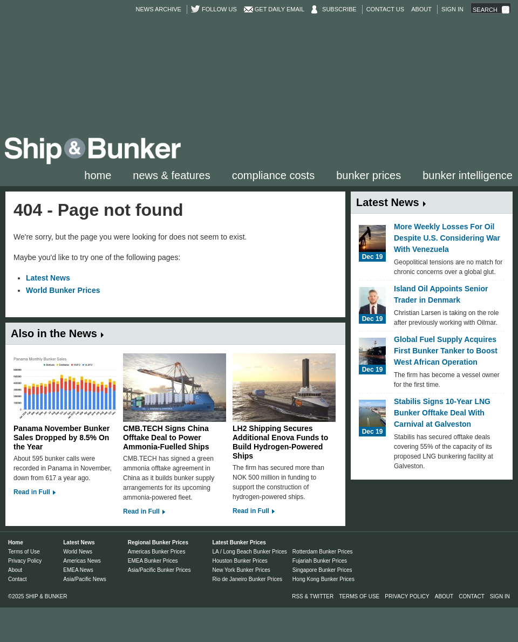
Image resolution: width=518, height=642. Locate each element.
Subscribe (339, 9)
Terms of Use (24, 552)
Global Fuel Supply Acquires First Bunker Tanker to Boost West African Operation (445, 350)
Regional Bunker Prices (158, 542)
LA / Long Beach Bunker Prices (249, 552)
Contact (17, 579)
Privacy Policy (25, 561)
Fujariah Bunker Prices (319, 561)
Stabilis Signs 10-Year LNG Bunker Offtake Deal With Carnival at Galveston (442, 412)
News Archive (158, 9)
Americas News (81, 561)
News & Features (171, 175)
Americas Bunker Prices (157, 552)
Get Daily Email (279, 9)
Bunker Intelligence (467, 175)
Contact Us (385, 9)
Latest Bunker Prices (239, 542)
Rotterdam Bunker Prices (322, 552)
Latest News (48, 278)
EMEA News (78, 570)
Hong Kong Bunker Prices (323, 579)
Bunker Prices (368, 175)
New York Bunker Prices (241, 570)
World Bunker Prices (63, 290)
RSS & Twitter (312, 596)
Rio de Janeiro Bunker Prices (247, 579)
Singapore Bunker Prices (322, 570)
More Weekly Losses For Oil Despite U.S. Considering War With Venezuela (447, 238)
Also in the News (54, 333)
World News (77, 552)
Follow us (219, 9)
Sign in (452, 9)
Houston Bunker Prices (239, 561)
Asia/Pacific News (84, 579)
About (421, 9)
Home (97, 175)
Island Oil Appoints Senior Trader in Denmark (441, 294)
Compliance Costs (273, 175)
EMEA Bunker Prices (153, 561)
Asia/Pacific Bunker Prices (159, 570)
